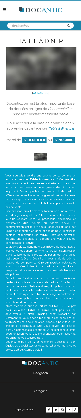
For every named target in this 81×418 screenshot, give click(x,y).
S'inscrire (64, 140)
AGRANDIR (40, 93)
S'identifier (34, 140)
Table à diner (40, 41)
